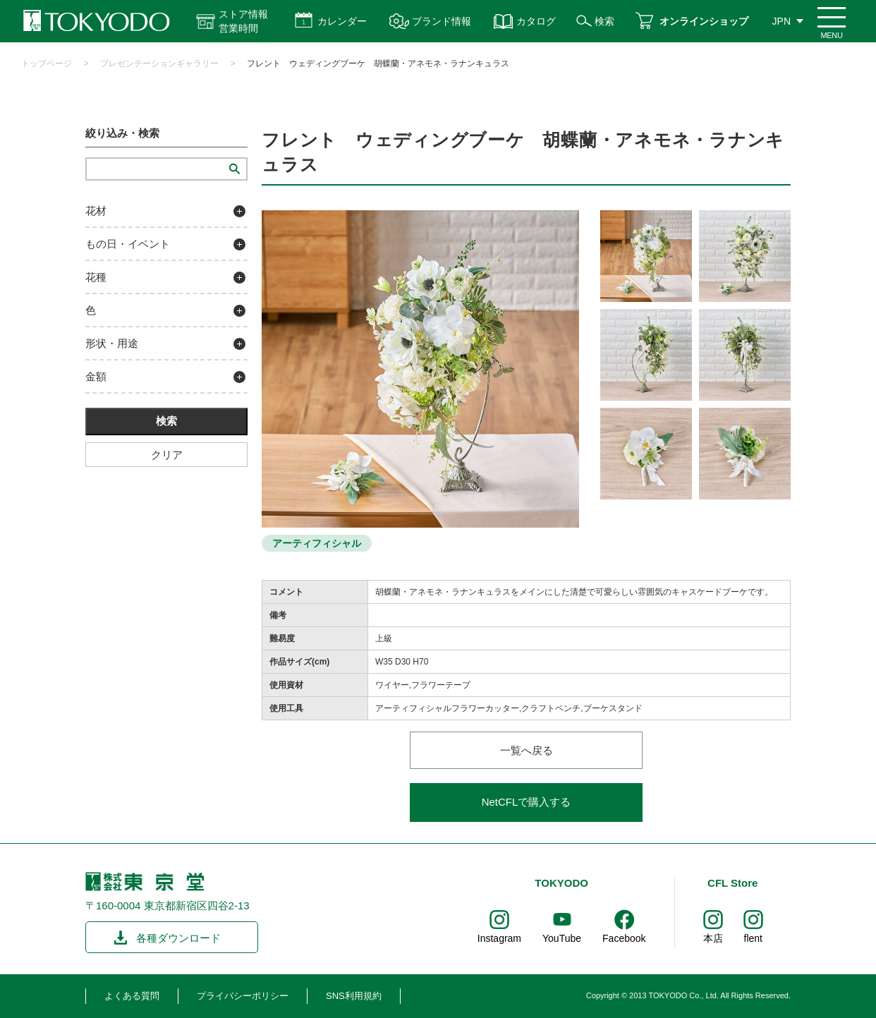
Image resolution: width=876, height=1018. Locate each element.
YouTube (561, 938)
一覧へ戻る (526, 750)
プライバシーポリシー (242, 995)
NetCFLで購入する (526, 802)
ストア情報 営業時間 (243, 21)
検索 (604, 21)
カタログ (536, 21)
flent (753, 938)
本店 (713, 938)
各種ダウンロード (178, 938)
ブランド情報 (441, 21)
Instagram (499, 938)
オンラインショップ (703, 21)
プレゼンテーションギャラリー (159, 63)
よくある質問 (131, 995)
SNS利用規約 (354, 995)
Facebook (623, 938)
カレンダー (342, 21)
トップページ (46, 63)
